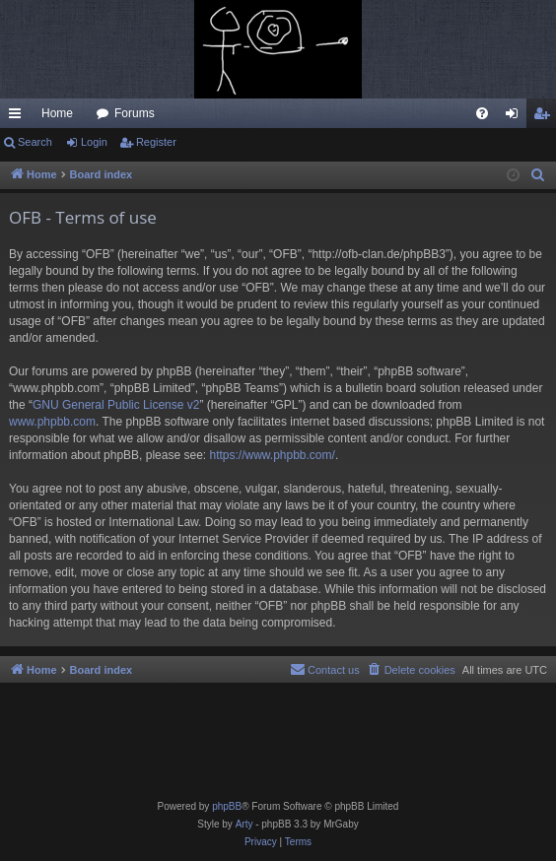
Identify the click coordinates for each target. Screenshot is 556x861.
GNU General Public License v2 (116, 405)
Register (156, 142)
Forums (134, 113)
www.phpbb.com (52, 422)
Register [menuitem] (545, 117)
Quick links (19, 117)
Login (94, 142)
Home (57, 113)
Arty (244, 824)
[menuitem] (482, 113)
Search (35, 142)
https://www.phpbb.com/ (271, 455)
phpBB (227, 806)
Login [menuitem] (516, 117)
